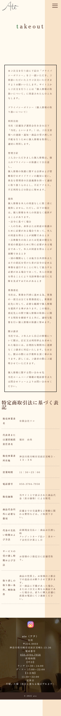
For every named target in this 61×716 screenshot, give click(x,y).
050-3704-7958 (30, 654)
